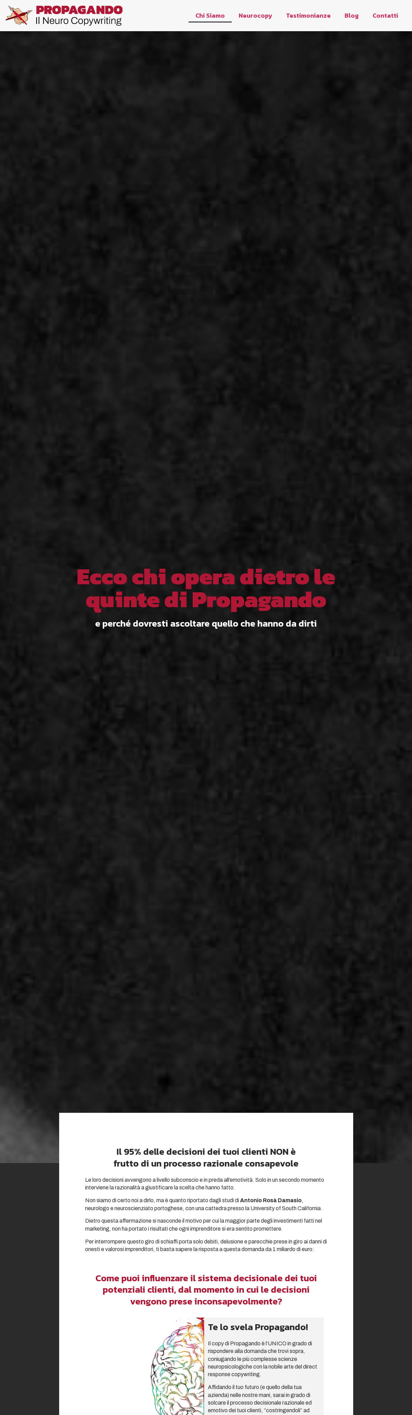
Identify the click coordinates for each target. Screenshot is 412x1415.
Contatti (385, 15)
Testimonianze (308, 15)
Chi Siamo (210, 15)
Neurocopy (255, 15)
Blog (352, 15)
